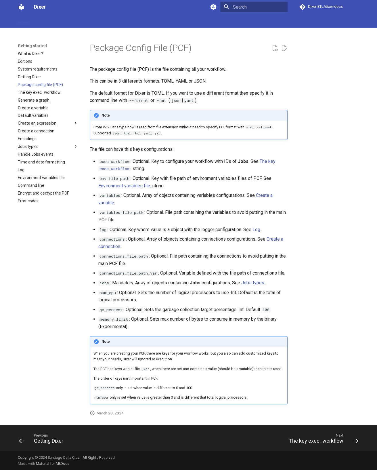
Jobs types (252, 283)
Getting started (49, 21)
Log (256, 229)
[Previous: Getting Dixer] (42, 440)
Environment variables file (124, 186)
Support (121, 21)
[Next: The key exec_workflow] (322, 440)
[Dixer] (21, 7)
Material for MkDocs (52, 463)
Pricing (101, 21)
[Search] (254, 7)
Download (79, 21)
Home (23, 21)
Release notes (149, 21)
